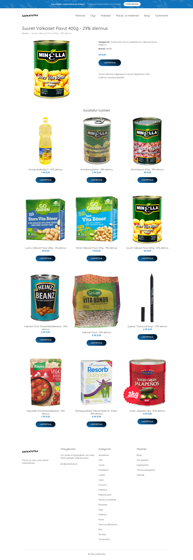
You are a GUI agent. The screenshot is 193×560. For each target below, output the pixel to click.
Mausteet (103, 506)
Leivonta (103, 486)
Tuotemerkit (161, 16)
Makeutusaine (105, 496)
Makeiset (106, 16)
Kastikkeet (103, 471)
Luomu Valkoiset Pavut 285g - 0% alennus (45, 249)
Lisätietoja (110, 64)
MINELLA (102, 46)
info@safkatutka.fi (68, 465)
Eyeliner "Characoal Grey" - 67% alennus (147, 328)
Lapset (102, 476)
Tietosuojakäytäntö (146, 471)
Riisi (100, 530)
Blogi (147, 16)
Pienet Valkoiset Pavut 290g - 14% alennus (96, 249)
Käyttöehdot (143, 466)
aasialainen (104, 456)
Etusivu (25, 34)
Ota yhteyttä (142, 461)
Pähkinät (80, 16)
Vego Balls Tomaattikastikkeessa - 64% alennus (45, 413)
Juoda (101, 466)
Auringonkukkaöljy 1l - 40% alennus (46, 170)
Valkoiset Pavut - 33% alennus (96, 333)
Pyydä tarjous (132, 4)
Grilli (100, 461)
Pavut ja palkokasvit (132, 43)
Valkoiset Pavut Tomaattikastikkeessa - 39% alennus (45, 329)
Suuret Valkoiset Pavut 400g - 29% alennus (147, 249)
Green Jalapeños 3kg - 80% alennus (147, 412)
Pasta (101, 521)
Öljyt (93, 16)
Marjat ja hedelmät (127, 16)
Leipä (101, 481)
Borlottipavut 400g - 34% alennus (147, 170)
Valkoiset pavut (149, 43)
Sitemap (140, 476)
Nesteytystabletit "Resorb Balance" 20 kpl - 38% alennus (96, 413)
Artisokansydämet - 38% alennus (96, 170)
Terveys (102, 535)
